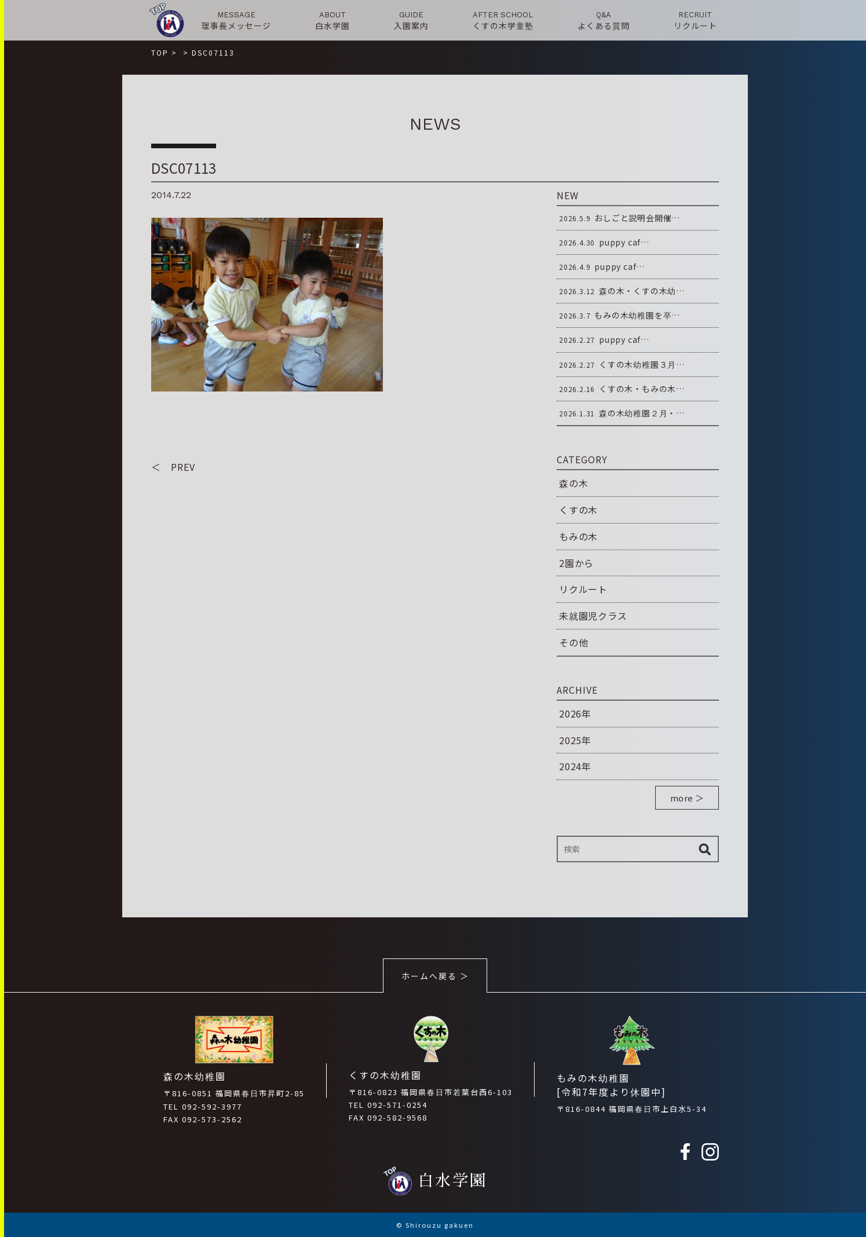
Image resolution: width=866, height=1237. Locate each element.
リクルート (583, 589)
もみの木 (578, 536)
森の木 (573, 483)
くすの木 (578, 510)
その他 (573, 642)
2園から (576, 563)
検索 (704, 849)
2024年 (575, 766)
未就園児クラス (593, 616)
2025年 (575, 740)
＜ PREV (173, 467)
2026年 (575, 713)
